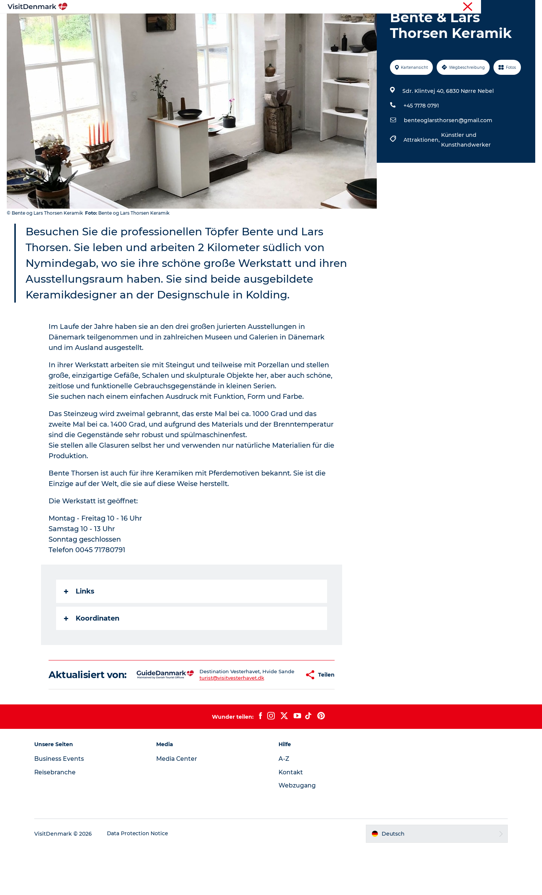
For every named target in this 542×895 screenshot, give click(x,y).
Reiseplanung (355, 24)
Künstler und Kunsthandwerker (465, 175)
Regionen (224, 24)
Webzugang (297, 832)
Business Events (62, 805)
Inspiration (183, 24)
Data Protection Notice (141, 880)
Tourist (466, 7)
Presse (527, 7)
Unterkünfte (306, 24)
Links (79, 627)
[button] (280, 716)
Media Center (179, 805)
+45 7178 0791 (420, 141)
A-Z (284, 805)
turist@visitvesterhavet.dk (216, 722)
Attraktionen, (422, 175)
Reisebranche (497, 7)
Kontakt (291, 818)
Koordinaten (92, 654)
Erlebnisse (263, 24)
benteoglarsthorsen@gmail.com (447, 156)
